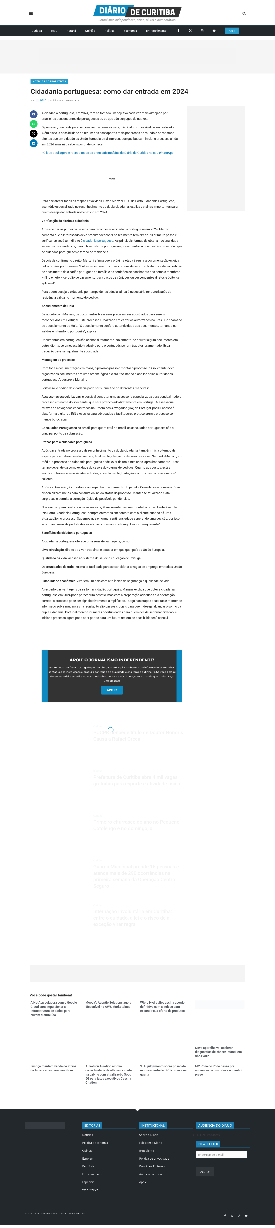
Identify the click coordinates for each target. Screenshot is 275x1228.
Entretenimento (156, 30)
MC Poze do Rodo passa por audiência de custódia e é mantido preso (219, 1072)
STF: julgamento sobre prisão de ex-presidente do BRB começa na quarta (163, 1072)
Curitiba (37, 30)
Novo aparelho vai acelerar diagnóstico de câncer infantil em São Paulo (218, 1054)
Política (110, 30)
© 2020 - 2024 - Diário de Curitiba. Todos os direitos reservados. (59, 1215)
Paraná (71, 30)
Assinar (205, 1173)
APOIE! (112, 691)
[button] (31, 13)
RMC (54, 30)
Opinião (90, 30)
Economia (130, 30)
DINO (43, 101)
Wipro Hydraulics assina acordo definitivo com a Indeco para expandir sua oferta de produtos (162, 1009)
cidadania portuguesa (98, 242)
